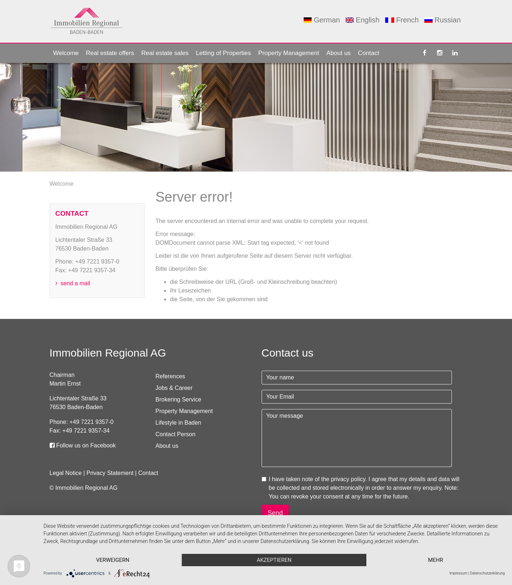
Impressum (458, 573)
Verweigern (112, 560)
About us (338, 53)
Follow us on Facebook (83, 445)
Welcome (66, 53)
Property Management (288, 53)
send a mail (72, 283)
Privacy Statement (110, 473)
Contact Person (175, 434)
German (322, 20)
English (363, 20)
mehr (435, 560)
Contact (368, 53)
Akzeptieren (274, 560)
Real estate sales (164, 53)
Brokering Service (178, 399)
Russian (442, 20)
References (170, 376)
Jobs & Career (173, 388)
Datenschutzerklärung (487, 573)
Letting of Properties (223, 53)
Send (275, 513)
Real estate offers (110, 53)
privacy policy (348, 479)
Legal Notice (66, 473)
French (402, 20)
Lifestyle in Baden (178, 423)
